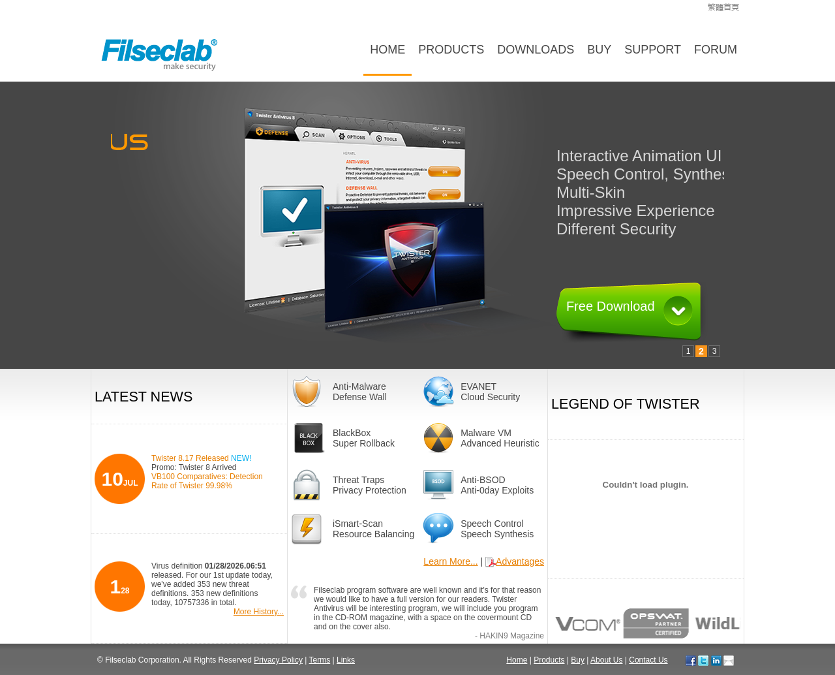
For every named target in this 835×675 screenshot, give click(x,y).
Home (387, 49)
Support (652, 49)
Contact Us (648, 660)
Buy (599, 49)
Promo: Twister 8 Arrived (194, 467)
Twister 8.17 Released (201, 458)
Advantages (514, 561)
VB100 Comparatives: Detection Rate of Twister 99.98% (207, 481)
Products (451, 49)
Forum (715, 49)
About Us (606, 660)
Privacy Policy (278, 660)
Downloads (535, 49)
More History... (259, 611)
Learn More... (450, 561)
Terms (320, 660)
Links (346, 660)
